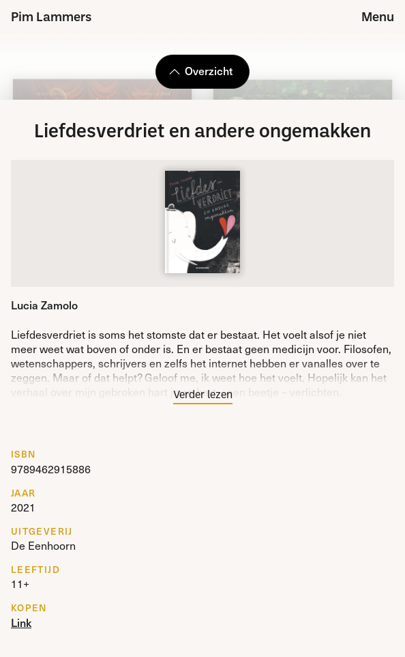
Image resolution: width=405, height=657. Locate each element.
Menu (377, 18)
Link (21, 622)
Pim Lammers (51, 18)
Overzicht (200, 70)
